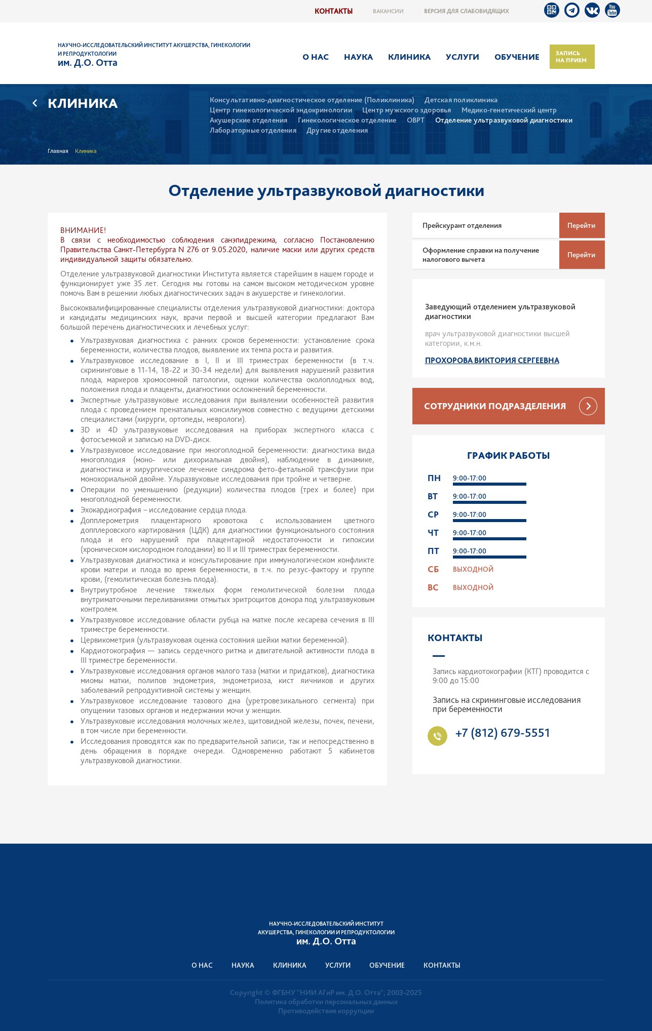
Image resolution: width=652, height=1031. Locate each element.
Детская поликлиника (461, 100)
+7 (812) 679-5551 (502, 732)
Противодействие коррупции (326, 1010)
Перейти (581, 225)
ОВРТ (416, 120)
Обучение (517, 57)
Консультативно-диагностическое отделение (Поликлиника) (312, 100)
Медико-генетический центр (509, 110)
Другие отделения (337, 130)
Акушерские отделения (249, 120)
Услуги (462, 57)
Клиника (409, 57)
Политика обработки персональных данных (326, 1001)
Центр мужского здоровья (406, 110)
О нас (315, 57)
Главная (58, 150)
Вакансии (388, 11)
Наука (358, 57)
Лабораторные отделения (253, 130)
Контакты (334, 11)
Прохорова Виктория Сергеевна (492, 360)
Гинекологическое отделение (347, 120)
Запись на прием (571, 57)
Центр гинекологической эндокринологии (281, 110)
